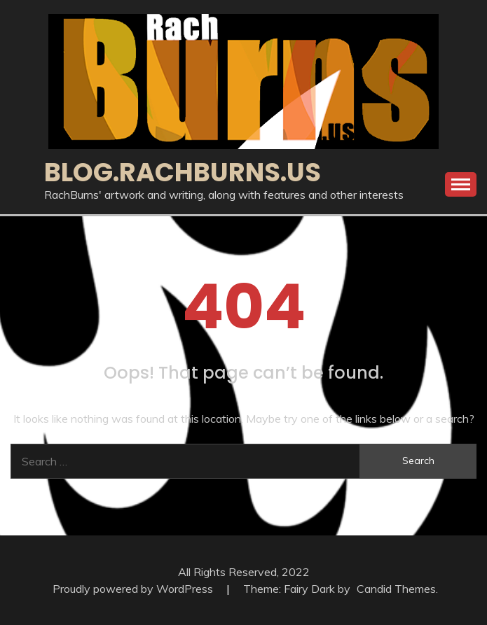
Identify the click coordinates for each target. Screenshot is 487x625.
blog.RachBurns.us (182, 172)
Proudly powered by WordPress (134, 589)
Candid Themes (396, 589)
